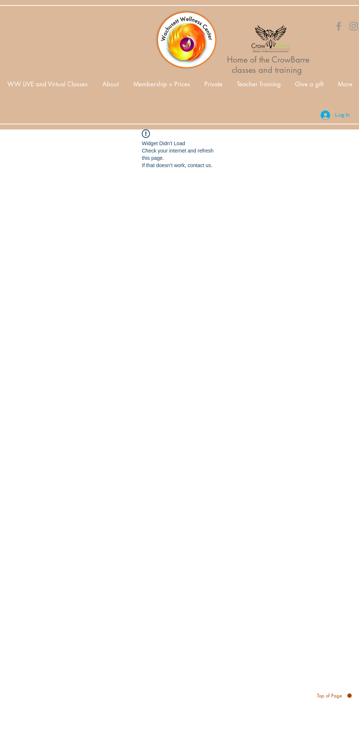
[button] (110, 84)
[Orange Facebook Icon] (338, 26)
